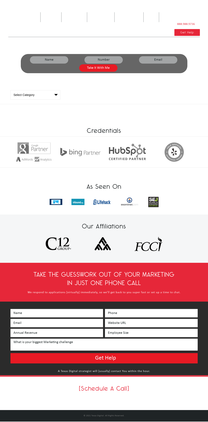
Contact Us (170, 16)
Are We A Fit (72, 16)
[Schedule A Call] (104, 389)
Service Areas (124, 16)
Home (32, 14)
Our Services (98, 16)
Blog (151, 14)
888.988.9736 (185, 24)
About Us (49, 16)
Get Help (187, 33)
